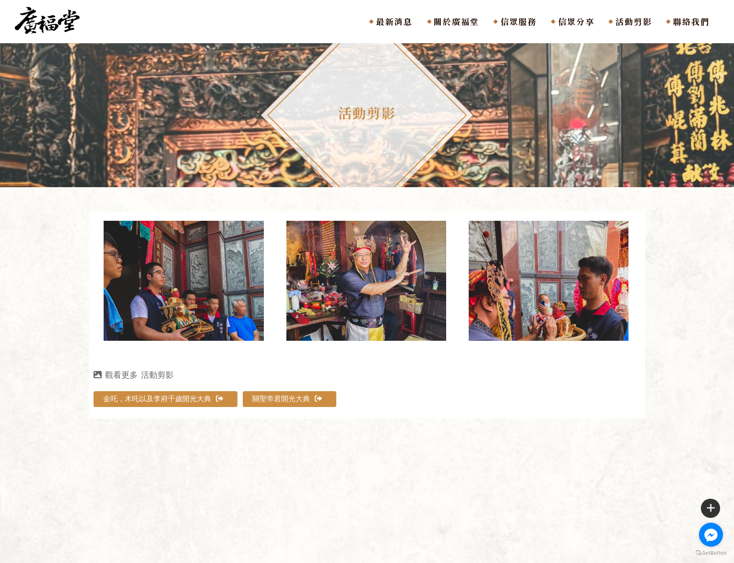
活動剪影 (634, 21)
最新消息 (394, 21)
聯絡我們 (691, 21)
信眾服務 (518, 21)
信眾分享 (576, 21)
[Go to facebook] (711, 535)
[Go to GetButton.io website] (711, 553)
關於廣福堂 (456, 21)
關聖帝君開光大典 (287, 399)
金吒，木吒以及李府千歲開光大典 (163, 399)
